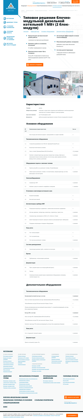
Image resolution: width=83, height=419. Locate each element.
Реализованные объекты (46, 5)
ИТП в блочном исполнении (69, 378)
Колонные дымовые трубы (8, 386)
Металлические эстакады (24, 380)
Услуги (38, 5)
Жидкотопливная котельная (23, 359)
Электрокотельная (22, 364)
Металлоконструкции (29, 376)
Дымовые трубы (12, 22)
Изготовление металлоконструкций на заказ (28, 392)
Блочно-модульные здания (15, 397)
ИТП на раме (66, 380)
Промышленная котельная (8, 368)
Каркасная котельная (7, 371)
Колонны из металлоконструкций (26, 387)
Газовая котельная (22, 356)
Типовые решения (57, 5)
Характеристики (35, 31)
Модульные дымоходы (48, 380)
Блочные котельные (7, 361)
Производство (70, 5)
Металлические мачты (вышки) (25, 385)
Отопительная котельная (37, 356)
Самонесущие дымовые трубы (9, 382)
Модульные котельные (8, 356)
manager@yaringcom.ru (39, 3)
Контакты (77, 5)
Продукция (24, 5)
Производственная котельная (38, 358)
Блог (5, 407)
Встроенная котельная (56, 362)
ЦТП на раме (65, 384)
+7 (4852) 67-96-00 (64, 3)
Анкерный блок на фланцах (25, 389)
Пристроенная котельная (57, 361)
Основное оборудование (47, 31)
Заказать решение (34, 65)
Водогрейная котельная (70, 358)
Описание (25, 31)
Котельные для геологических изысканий (40, 369)
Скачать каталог (72, 397)
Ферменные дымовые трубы (9, 380)
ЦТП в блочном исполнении (69, 382)
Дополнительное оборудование (65, 31)
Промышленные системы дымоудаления (51, 382)
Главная (22, 10)
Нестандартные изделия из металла (26, 391)
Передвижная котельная (8, 362)
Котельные (10, 18)
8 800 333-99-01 (52, 3)
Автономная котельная (8, 366)
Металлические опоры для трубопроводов (28, 378)
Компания (64, 5)
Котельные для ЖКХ (36, 365)
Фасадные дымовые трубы (9, 384)
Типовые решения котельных (41, 10)
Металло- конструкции (11, 44)
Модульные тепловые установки (11, 38)
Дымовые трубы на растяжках (9, 387)
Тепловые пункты (10, 32)
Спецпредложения (31, 5)
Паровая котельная (70, 356)
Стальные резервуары (10, 26)
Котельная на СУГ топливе (23, 358)
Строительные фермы (23, 382)
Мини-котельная (6, 369)
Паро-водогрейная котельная (72, 359)
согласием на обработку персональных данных (43, 415)
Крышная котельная (56, 359)
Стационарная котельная (8, 364)
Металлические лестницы (24, 384)
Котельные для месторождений (38, 367)
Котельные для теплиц (36, 371)
